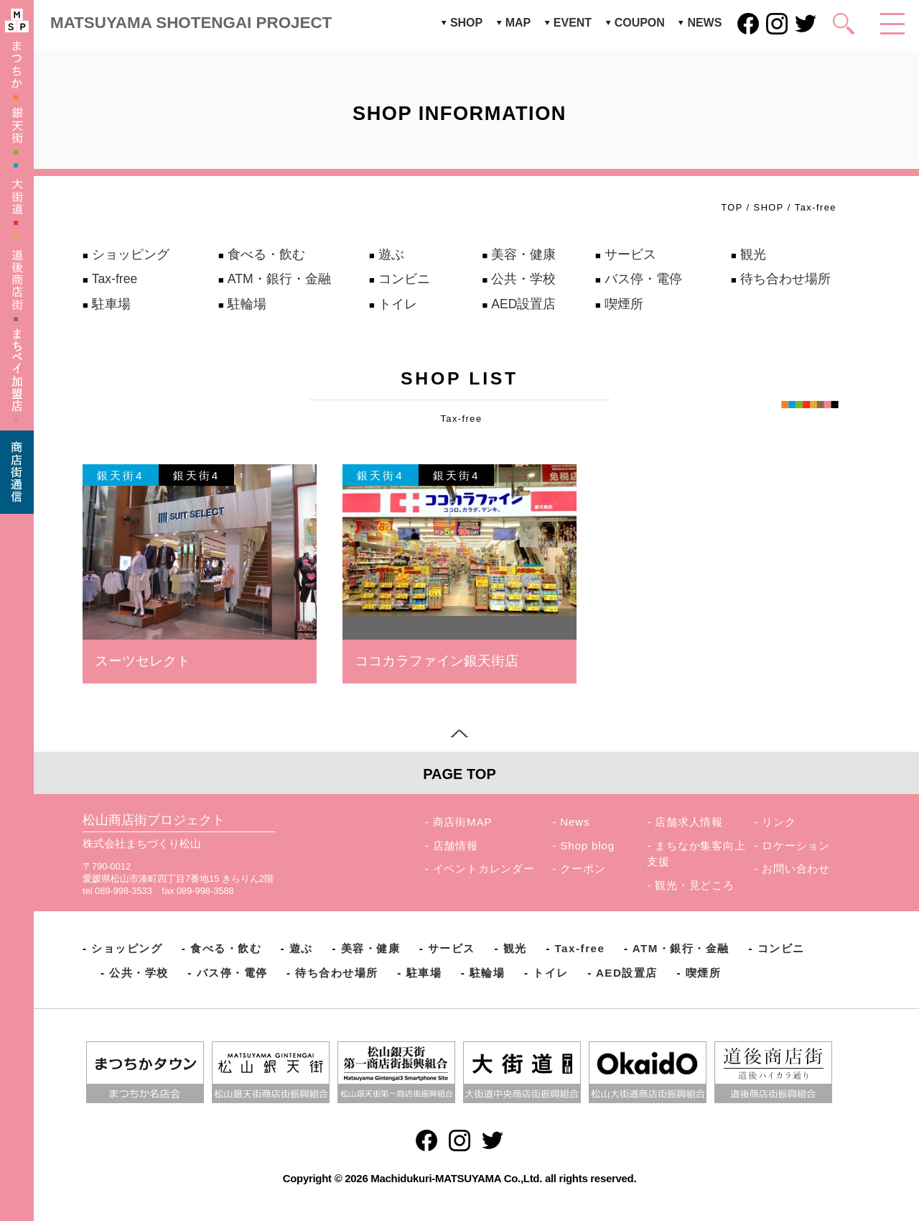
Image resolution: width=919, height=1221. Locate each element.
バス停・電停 (643, 279)
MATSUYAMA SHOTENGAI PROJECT (191, 23)
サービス (630, 254)
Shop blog (587, 845)
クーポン (582, 868)
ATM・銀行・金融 (279, 279)
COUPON (640, 23)
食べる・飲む (266, 254)
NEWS (704, 23)
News (574, 822)
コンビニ (404, 279)
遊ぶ (391, 254)
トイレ (397, 304)
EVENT (573, 23)
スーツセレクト (142, 660)
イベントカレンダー (484, 868)
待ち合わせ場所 (785, 279)
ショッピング (130, 254)
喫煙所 (624, 304)
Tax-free (115, 279)
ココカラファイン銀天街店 (436, 660)
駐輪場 (247, 304)
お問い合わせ (796, 868)
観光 (753, 254)
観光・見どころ (694, 885)
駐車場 (111, 304)
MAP (518, 23)
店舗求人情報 (689, 822)
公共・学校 (523, 279)
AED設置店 (523, 304)
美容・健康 (523, 254)
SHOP (466, 23)
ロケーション (796, 845)
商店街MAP (463, 822)
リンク (779, 822)
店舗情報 (455, 845)
